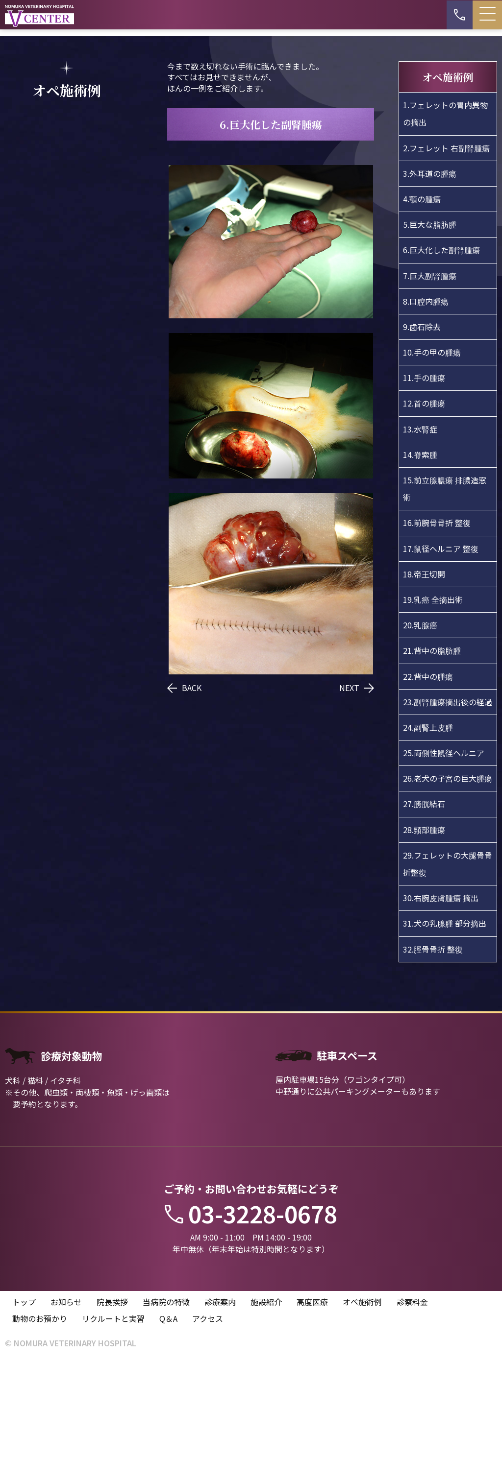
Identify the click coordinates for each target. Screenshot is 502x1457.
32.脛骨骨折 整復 (433, 1045)
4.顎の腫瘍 (422, 295)
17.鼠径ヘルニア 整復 (440, 644)
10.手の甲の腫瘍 (432, 448)
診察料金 (412, 1398)
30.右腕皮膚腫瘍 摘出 (440, 994)
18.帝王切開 (424, 670)
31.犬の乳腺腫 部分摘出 (444, 1019)
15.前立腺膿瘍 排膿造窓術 (444, 584)
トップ (24, 1398)
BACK (184, 783)
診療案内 (220, 1398)
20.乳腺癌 (420, 721)
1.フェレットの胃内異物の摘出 (445, 209)
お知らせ (66, 1398)
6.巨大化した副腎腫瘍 (441, 346)
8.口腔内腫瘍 (426, 397)
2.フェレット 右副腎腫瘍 (446, 244)
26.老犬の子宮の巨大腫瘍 (447, 874)
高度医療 (312, 1398)
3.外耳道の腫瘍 (429, 269)
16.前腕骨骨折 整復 (437, 618)
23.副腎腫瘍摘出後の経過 (447, 798)
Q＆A (168, 1415)
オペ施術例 (362, 1398)
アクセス (207, 1415)
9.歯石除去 (422, 423)
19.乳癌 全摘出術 (433, 695)
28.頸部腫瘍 (424, 926)
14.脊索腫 (420, 550)
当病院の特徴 (166, 1398)
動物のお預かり (39, 1415)
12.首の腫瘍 (424, 499)
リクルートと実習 (113, 1415)
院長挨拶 (112, 1398)
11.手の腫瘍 (424, 473)
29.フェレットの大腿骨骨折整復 (447, 959)
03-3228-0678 (251, 1310)
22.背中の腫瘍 (428, 772)
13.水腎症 (420, 525)
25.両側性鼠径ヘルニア (443, 849)
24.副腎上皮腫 (428, 823)
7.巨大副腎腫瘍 (429, 371)
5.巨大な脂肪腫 (429, 320)
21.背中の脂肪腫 (432, 746)
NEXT (356, 783)
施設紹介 (266, 1398)
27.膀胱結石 (424, 900)
